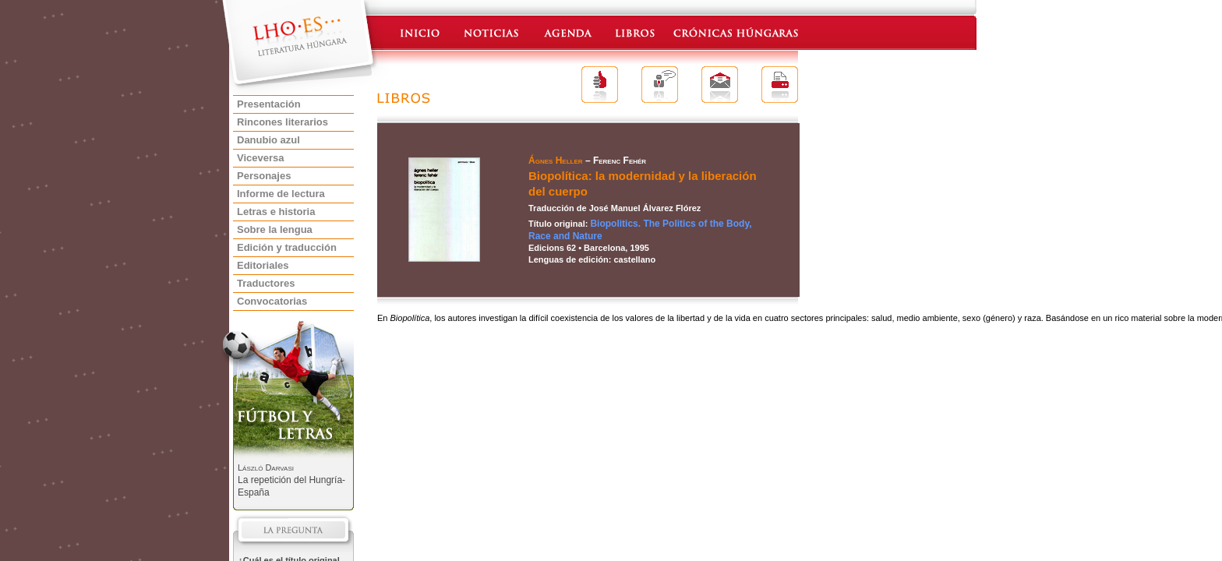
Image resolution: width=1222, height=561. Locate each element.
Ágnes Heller (555, 160)
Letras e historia (276, 211)
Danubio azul (268, 140)
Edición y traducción (287, 247)
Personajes (264, 176)
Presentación (269, 104)
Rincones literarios (282, 122)
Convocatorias (272, 301)
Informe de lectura (281, 193)
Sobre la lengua (275, 229)
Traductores (266, 283)
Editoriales (262, 265)
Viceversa (260, 158)
